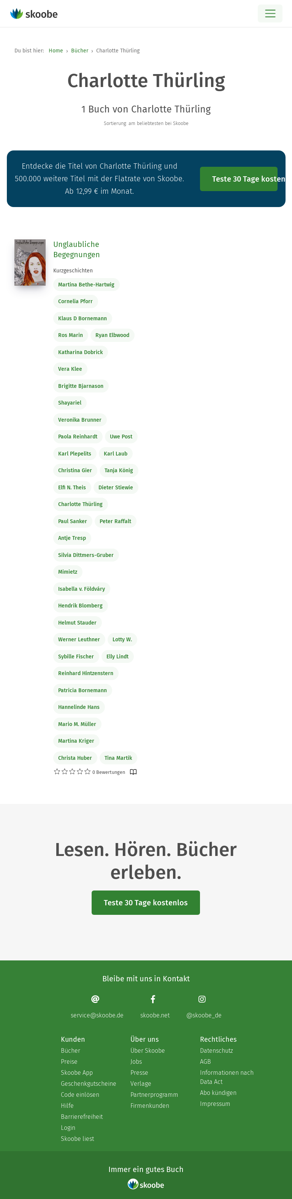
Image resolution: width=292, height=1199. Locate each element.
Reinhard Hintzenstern (85, 673)
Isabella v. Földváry (81, 589)
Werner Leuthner (79, 639)
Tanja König (119, 470)
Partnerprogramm (154, 1094)
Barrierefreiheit (82, 1116)
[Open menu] (270, 13)
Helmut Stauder (77, 623)
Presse (139, 1072)
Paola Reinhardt (77, 436)
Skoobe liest (77, 1138)
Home (56, 50)
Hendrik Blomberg (80, 606)
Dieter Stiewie (115, 487)
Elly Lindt (117, 656)
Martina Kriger (76, 741)
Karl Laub (115, 454)
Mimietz (67, 572)
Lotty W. (122, 639)
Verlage (140, 1083)
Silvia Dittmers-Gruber (86, 555)
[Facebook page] (155, 1006)
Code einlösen (80, 1094)
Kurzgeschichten (73, 270)
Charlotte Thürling (80, 504)
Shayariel (69, 403)
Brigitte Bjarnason (80, 386)
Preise (69, 1061)
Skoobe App (77, 1072)
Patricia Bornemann (82, 690)
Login (68, 1127)
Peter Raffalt (115, 521)
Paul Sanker (72, 521)
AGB (205, 1061)
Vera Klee (70, 369)
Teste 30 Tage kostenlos (245, 178)
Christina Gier (75, 470)
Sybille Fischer (76, 656)
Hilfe (67, 1105)
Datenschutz (216, 1050)
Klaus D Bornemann (82, 318)
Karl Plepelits (74, 454)
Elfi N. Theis (72, 487)
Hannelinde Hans (79, 707)
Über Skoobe (147, 1050)
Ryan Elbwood (112, 335)
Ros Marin (70, 335)
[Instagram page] (204, 1006)
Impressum (215, 1103)
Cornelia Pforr (75, 301)
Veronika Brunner (80, 420)
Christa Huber (75, 758)
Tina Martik (118, 758)
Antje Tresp (72, 538)
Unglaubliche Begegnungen (76, 249)
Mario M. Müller (77, 724)
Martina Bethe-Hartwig (86, 285)
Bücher (79, 50)
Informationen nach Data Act (227, 1077)
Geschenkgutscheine (88, 1083)
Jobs (136, 1061)
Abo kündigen (218, 1092)
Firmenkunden (149, 1105)
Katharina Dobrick (80, 352)
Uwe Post (121, 436)
